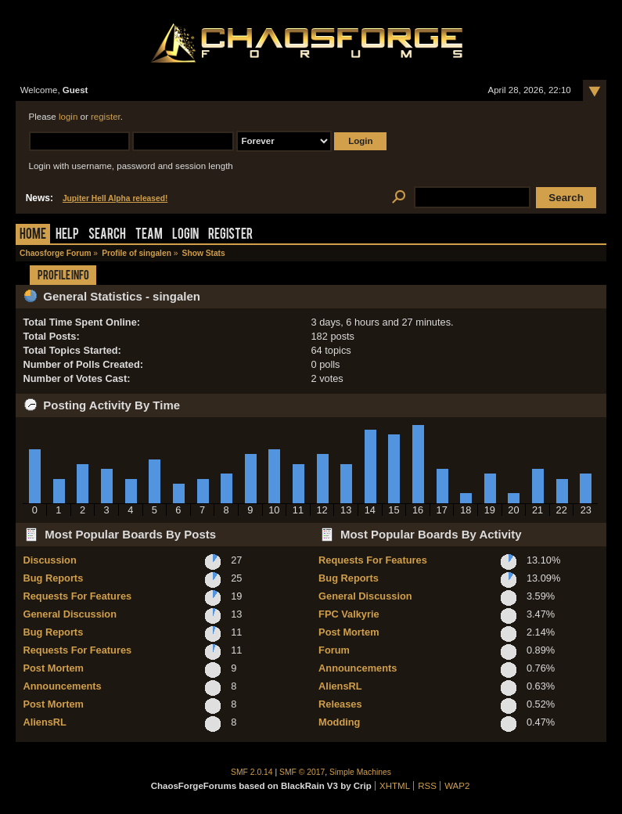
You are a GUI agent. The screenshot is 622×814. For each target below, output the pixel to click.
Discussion (49, 560)
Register (230, 235)
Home (33, 235)
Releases (340, 704)
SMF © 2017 (302, 772)
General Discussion (69, 614)
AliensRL (44, 722)
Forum (334, 650)
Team (149, 235)
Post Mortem (53, 668)
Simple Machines (360, 772)
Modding (339, 722)
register (105, 116)
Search (107, 235)
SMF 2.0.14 (252, 772)
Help (67, 235)
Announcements (62, 686)
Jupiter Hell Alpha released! (115, 198)
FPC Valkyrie (348, 614)
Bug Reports (53, 578)
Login (185, 235)
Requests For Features (77, 596)
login (68, 116)
